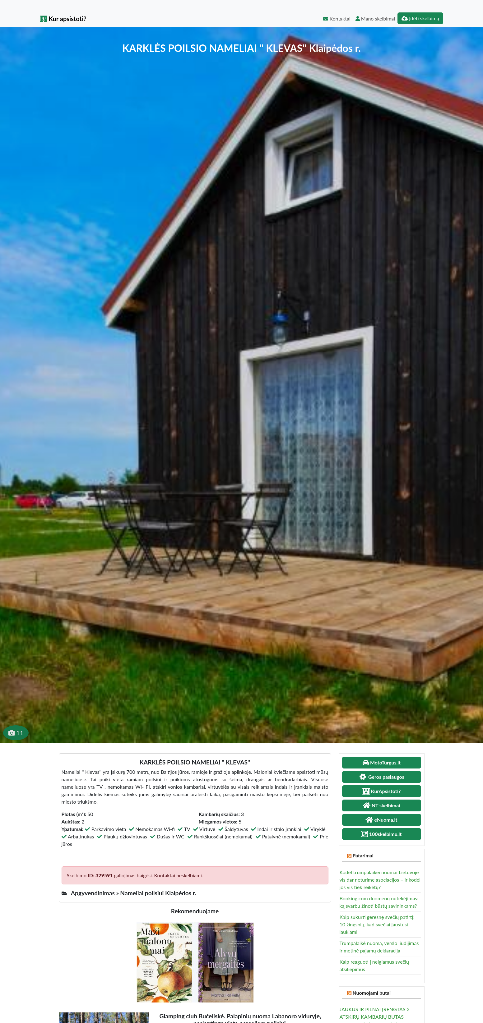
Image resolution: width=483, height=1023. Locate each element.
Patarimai (362, 855)
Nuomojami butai (371, 993)
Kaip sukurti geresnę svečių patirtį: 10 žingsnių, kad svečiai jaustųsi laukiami (377, 924)
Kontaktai (336, 18)
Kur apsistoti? (63, 18)
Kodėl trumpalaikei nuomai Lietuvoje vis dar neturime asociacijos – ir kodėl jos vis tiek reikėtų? (380, 879)
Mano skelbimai (375, 18)
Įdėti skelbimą (420, 18)
